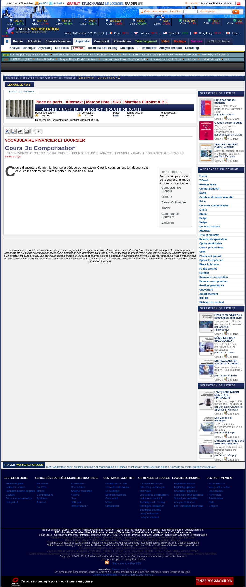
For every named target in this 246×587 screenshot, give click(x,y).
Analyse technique (81, 491)
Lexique (78, 48)
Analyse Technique (22, 48)
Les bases (62, 48)
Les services (215, 491)
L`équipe (213, 505)
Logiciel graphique (184, 487)
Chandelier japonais (185, 491)
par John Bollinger (224, 432)
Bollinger (76, 502)
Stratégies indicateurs (152, 505)
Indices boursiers (15, 487)
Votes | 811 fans (226, 333)
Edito (211, 502)
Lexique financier (149, 517)
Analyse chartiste (170, 48)
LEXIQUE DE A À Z (18, 84)
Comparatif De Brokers (171, 189)
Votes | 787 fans (226, 160)
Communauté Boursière (170, 215)
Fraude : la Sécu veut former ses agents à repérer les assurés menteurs (170, 54)
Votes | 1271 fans (226, 118)
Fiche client (214, 494)
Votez (108, 502)
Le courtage (112, 491)
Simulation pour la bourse (188, 494)
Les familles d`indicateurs (154, 494)
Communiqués (45, 494)
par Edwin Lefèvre (224, 352)
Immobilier (149, 48)
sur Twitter (56, 3)
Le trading (192, 48)
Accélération (78, 483)
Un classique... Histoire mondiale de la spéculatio (228, 322)
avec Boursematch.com (134, 569)
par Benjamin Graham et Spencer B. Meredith (228, 408)
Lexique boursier (149, 513)
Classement (112, 505)
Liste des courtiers (115, 494)
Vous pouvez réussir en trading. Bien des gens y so (228, 370)
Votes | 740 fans (226, 356)
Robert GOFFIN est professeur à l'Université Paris (228, 109)
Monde (41, 491)
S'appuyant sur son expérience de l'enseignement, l (225, 129)
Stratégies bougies (150, 509)
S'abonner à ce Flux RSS (123, 563)
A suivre (41, 502)
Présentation (215, 498)
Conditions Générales (105, 574)
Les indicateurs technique (188, 505)
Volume (75, 494)
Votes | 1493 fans (226, 413)
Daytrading (45, 48)
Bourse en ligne (13, 156)
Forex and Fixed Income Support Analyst (134, 59)
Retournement (79, 505)
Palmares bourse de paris (20, 491)
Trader (165, 208)
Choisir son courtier (116, 483)
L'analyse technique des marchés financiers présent (228, 450)
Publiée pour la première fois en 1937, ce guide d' (228, 402)
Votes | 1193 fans (226, 436)
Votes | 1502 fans (226, 459)
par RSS (41, 3)
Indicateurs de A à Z (151, 498)
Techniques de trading (103, 48)
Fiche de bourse (22, 92)
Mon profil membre (219, 487)
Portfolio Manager (221, 59)
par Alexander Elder (225, 375)
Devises (10, 494)
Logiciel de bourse (184, 483)
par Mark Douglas (224, 156)
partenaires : (104, 569)
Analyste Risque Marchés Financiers (89, 59)
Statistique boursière (185, 498)
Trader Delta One (56, 59)
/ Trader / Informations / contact (135, 574)
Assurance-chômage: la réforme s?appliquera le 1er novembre (96, 54)
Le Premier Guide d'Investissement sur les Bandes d (228, 427)
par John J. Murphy (225, 455)
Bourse (116, 569)
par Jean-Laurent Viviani (228, 134)
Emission (167, 222)
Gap (73, 498)
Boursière (42, 483)
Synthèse (42, 498)
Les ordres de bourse (117, 487)
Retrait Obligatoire (173, 202)
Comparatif (111, 498)
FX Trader (201, 59)
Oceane (166, 196)
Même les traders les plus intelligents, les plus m (229, 152)
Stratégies (127, 48)
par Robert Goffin (224, 114)
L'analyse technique (151, 483)
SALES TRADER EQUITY (28, 59)
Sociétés (41, 487)
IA (138, 48)
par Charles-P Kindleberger (222, 328)
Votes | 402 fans (226, 138)
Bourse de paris (15, 483)
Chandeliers (78, 487)
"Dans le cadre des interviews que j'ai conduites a (225, 347)
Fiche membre (216, 483)
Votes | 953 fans (226, 379)
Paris (116, 115)
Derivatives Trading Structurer (175, 59)
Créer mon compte (155, 11)
